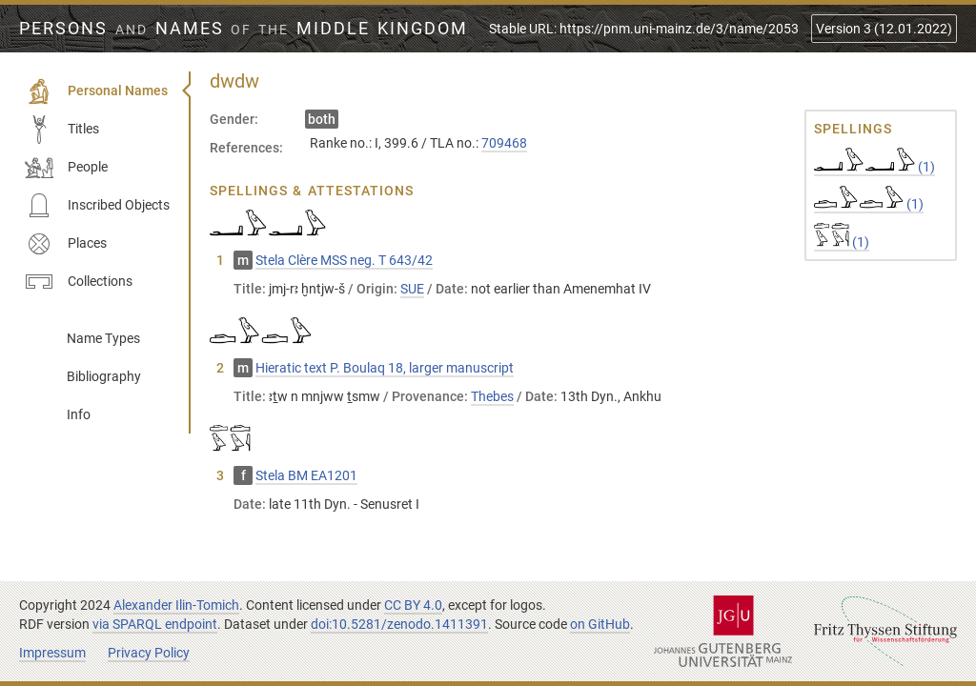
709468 (504, 143)
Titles (62, 129)
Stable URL (644, 28)
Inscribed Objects (97, 206)
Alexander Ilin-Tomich (176, 605)
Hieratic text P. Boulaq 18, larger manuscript (384, 367)
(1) (874, 166)
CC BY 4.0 (413, 605)
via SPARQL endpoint (154, 624)
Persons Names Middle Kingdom (243, 28)
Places (66, 244)
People (66, 167)
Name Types (103, 338)
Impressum (52, 652)
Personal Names (96, 91)
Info (79, 414)
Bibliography (104, 376)
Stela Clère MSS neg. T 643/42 (344, 260)
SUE (412, 288)
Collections (78, 282)
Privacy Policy (149, 652)
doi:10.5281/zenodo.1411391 (399, 624)
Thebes (492, 396)
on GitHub (600, 624)
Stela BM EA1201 (306, 475)
